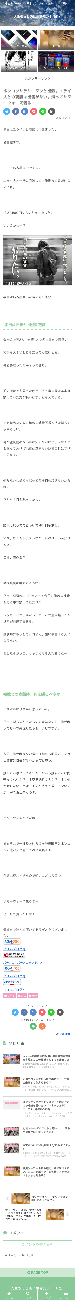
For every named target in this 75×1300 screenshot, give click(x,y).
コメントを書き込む (37, 1244)
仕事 (33, 995)
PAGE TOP (37, 1272)
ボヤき (9, 995)
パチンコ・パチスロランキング (22, 963)
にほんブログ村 (14, 949)
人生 (22, 995)
